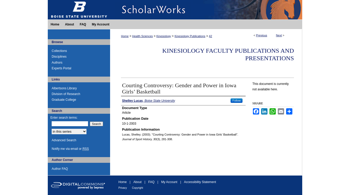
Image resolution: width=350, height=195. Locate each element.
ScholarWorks (206, 9)
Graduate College (64, 100)
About (137, 182)
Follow (236, 100)
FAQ (151, 182)
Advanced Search (64, 140)
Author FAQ (60, 169)
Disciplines (59, 56)
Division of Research (66, 94)
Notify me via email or (70, 149)
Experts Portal (61, 68)
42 (210, 36)
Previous (261, 35)
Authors (57, 62)
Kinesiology (163, 36)
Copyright (137, 187)
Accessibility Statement (200, 182)
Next (279, 35)
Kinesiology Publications (189, 36)
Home (125, 36)
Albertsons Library (64, 88)
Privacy (122, 187)
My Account (169, 182)
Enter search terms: (64, 117)
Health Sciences (142, 36)
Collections (59, 51)
